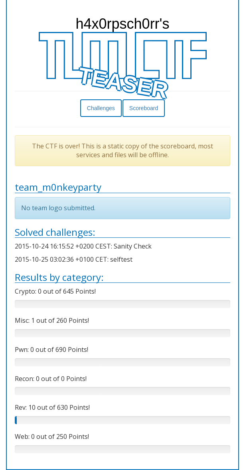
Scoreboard (143, 108)
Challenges (101, 108)
